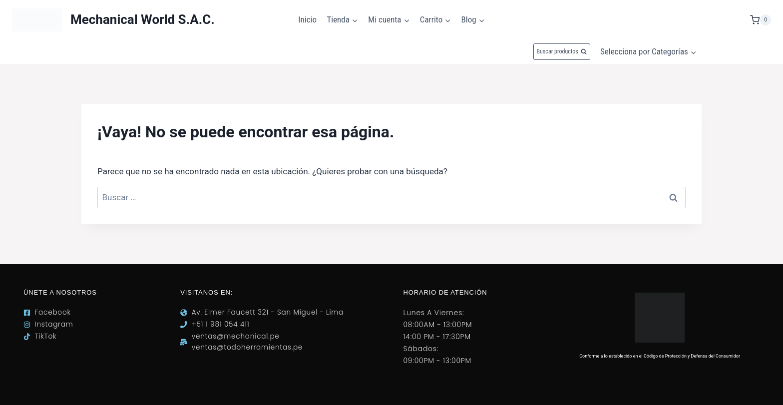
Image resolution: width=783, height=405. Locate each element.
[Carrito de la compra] (760, 19)
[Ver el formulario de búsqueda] (561, 51)
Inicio (307, 19)
